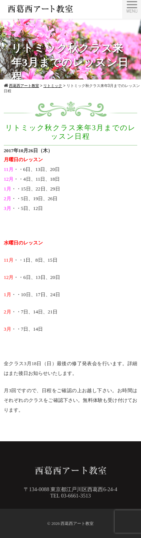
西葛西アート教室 (77, 523)
